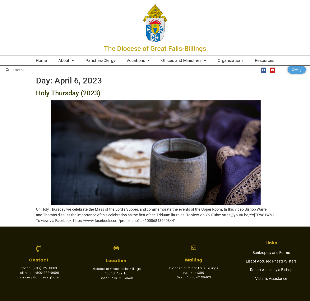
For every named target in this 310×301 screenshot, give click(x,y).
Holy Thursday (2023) (68, 93)
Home (41, 60)
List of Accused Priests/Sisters (271, 261)
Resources (264, 60)
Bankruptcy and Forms (271, 252)
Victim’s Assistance (271, 278)
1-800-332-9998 (46, 273)
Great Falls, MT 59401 (116, 278)
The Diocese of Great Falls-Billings (155, 49)
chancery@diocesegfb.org (39, 277)
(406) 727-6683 (44, 268)
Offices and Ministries (183, 60)
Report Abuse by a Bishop (271, 270)
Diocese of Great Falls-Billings (116, 269)
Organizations (231, 60)
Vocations (138, 60)
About (66, 60)
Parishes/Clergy (100, 60)
